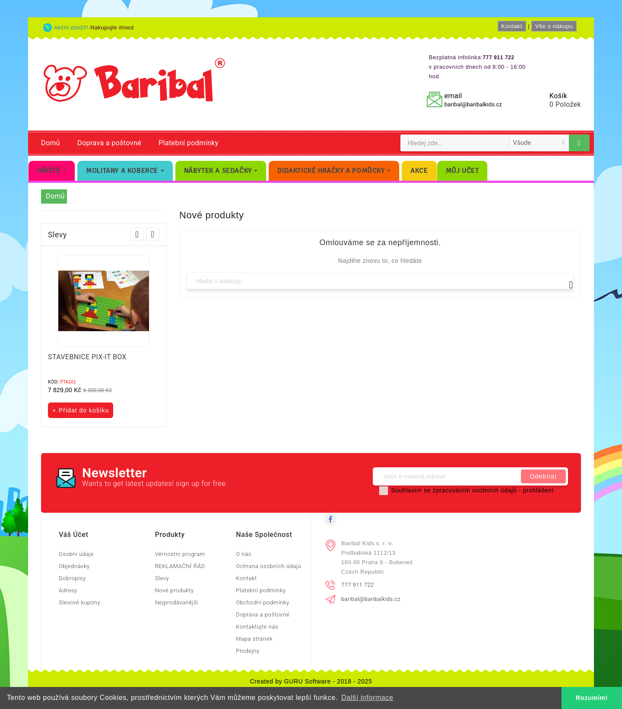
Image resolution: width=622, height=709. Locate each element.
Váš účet (73, 534)
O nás (243, 554)
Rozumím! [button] (592, 697)
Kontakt (511, 26)
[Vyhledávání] (380, 280)
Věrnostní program (180, 554)
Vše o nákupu (554, 26)
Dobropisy (72, 578)
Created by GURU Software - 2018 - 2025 (311, 681)
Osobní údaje (76, 554)
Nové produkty (174, 590)
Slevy (162, 578)
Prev (137, 234)
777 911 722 (357, 584)
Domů (50, 143)
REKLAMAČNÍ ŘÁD (180, 566)
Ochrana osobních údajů (268, 566)
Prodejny (248, 651)
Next (152, 234)
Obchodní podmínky (262, 602)
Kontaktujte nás (257, 626)
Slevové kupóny (79, 602)
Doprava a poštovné (109, 143)
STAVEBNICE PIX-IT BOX (87, 357)
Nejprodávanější (176, 602)
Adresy (68, 590)
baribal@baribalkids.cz (473, 104)
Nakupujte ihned (111, 27)
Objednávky (74, 566)
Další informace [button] (367, 697)
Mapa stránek (254, 639)
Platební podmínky (189, 143)
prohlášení (538, 490)
